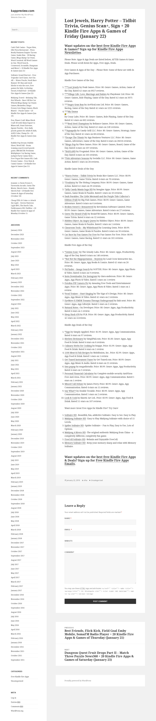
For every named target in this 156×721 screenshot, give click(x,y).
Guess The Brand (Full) (76, 213)
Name (68, 518)
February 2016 (17, 638)
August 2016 (16, 612)
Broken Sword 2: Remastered (79, 206)
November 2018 (17, 495)
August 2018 (16, 508)
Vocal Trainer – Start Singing (79, 293)
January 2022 (16, 334)
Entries (15, 702)
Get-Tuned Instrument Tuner (79, 359)
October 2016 (16, 603)
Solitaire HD (71, 415)
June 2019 (15, 464)
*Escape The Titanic (74, 137)
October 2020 (16, 399)
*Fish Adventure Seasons (77, 158)
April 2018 (15, 525)
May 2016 (15, 625)
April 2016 (15, 629)
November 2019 (17, 443)
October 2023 (16, 243)
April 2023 (15, 269)
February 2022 (17, 330)
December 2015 (17, 647)
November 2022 (17, 291)
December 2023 (17, 234)
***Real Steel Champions (77, 123)
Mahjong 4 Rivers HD (75, 432)
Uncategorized (17, 681)
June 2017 (15, 569)
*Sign (67, 331)
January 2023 (16, 282)
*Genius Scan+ (72, 252)
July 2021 (15, 360)
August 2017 (16, 560)
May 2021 (15, 369)
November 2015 (17, 651)
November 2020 (17, 395)
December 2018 (17, 490)
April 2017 (15, 577)
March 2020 (16, 425)
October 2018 (16, 499)
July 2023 (15, 256)
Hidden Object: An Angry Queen (80, 220)
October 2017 (16, 551)
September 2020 (17, 404)
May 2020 (15, 421)
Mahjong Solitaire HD (75, 418)
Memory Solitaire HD (75, 442)
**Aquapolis (71, 130)
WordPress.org (17, 711)
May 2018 (15, 521)
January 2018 (16, 538)
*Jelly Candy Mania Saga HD (79, 189)
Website (68, 541)
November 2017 (17, 547)
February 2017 (17, 586)
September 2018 (17, 503)
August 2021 (16, 356)
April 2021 (15, 373)
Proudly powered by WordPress (78, 680)
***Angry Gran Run (74, 104)
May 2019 (15, 469)
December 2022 (17, 286)
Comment (69, 552)
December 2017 (17, 543)
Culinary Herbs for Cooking (78, 345)
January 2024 (16, 230)
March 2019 (16, 477)
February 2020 (17, 430)
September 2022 (17, 299)
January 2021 (16, 386)
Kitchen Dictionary (74, 338)
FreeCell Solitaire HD (75, 439)
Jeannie (14, 183)
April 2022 (15, 321)
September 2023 (17, 247)
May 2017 (15, 573)
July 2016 (15, 616)
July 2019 (15, 460)
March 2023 (16, 273)
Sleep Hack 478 (72, 314)
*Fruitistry (70, 182)
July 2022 (15, 308)
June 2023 (15, 260)
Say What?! (70, 390)
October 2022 (16, 295)
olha (85, 480)
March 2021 (16, 378)
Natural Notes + (72, 307)
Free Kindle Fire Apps (20, 676)
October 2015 (16, 655)
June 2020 (15, 417)
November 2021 (17, 343)
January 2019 (16, 486)
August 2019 (16, 456)
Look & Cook (71, 397)
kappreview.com (22, 11)
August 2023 (16, 252)
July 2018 (15, 512)
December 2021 (17, 338)
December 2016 (17, 595)
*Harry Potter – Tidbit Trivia (79, 175)
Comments (17, 706)
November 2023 (17, 239)
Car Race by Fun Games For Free (81, 234)
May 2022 (15, 317)
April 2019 (15, 473)
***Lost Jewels (72, 87)
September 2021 (17, 352)
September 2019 (17, 451)
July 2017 (15, 564)
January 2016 (16, 642)
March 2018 (16, 529)
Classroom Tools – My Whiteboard (81, 227)
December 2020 (17, 391)
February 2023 (17, 278)
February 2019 (17, 482)
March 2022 (16, 325)
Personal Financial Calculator (79, 373)
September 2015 (17, 660)
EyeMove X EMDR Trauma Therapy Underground (89, 300)
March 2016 (16, 634)
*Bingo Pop (70, 144)
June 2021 (15, 365)
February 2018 (17, 534)
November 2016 (17, 599)
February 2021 (17, 382)
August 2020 (16, 408)
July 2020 (15, 412)
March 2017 (16, 582)
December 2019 (17, 438)
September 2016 (17, 608)
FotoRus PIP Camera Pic (76, 283)
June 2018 (15, 516)
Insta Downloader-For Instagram (81, 276)
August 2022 (16, 304)
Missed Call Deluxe (74, 384)
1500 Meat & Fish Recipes (77, 352)
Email (68, 529)
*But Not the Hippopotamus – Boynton (84, 259)
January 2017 (16, 590)
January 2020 (16, 434)
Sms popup (70, 366)
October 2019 (16, 447)
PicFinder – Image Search (77, 269)
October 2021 (16, 347)
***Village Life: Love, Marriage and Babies (86, 94)
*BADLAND (70, 151)
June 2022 (15, 312)
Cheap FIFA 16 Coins (19, 200)
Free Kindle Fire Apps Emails (97, 462)
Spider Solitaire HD (74, 425)
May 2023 (15, 265)
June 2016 (15, 621)
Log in (13, 698)
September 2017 (17, 556)
